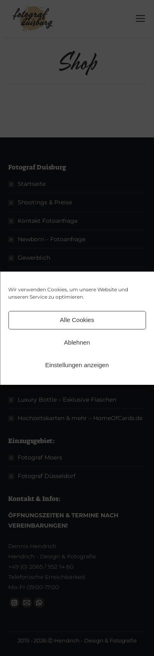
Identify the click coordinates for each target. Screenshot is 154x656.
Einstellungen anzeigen (77, 364)
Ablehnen (77, 342)
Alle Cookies (77, 319)
